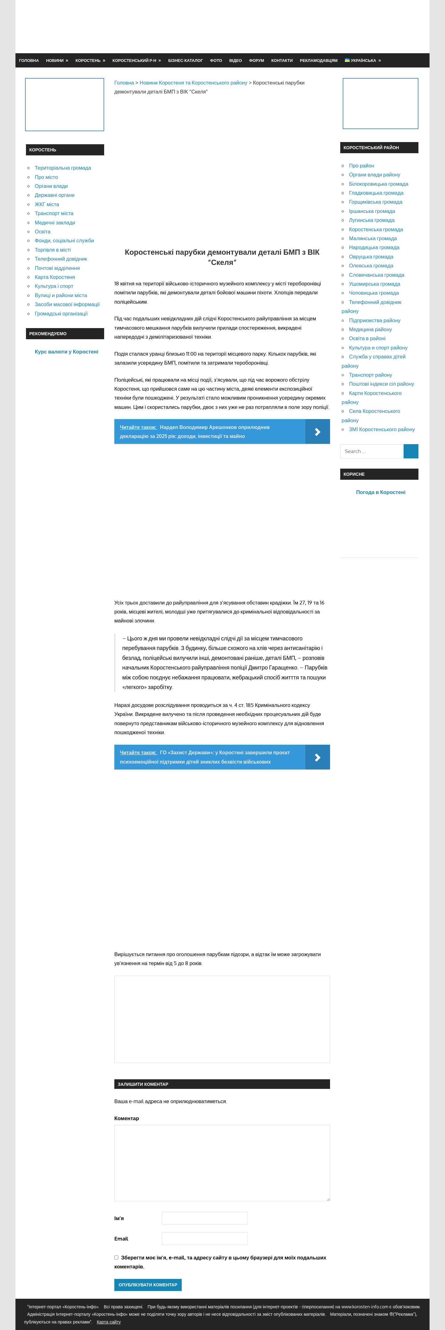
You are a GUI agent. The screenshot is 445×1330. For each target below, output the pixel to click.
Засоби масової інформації (67, 304)
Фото (216, 60)
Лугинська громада (371, 220)
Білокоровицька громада (378, 183)
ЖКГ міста (47, 204)
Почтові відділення (57, 268)
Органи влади (51, 186)
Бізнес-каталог (185, 60)
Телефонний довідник (61, 258)
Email (121, 1238)
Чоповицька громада (374, 292)
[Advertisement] (306, 26)
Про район (361, 165)
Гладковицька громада (376, 192)
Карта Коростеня (55, 277)
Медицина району (370, 329)
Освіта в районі (367, 338)
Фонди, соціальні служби (64, 240)
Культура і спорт (54, 286)
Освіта (42, 231)
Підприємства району (374, 320)
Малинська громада (373, 238)
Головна (29, 60)
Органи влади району (374, 174)
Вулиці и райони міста (61, 295)
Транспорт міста (54, 213)
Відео (235, 60)
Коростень (88, 60)
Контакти (282, 60)
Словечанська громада (376, 274)
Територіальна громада (63, 167)
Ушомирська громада (374, 283)
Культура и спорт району (378, 347)
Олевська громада (371, 265)
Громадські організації (61, 313)
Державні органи (54, 195)
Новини (55, 60)
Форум (256, 60)
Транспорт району (370, 374)
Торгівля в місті (53, 249)
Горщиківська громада (375, 201)
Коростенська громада (376, 229)
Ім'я (119, 1218)
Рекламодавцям (319, 60)
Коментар (126, 1118)
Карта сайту (109, 1321)
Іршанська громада (372, 211)
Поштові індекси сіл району (381, 383)
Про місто (46, 177)
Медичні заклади (55, 222)
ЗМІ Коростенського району (382, 429)
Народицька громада (374, 247)
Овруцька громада (371, 256)
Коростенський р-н (134, 60)
